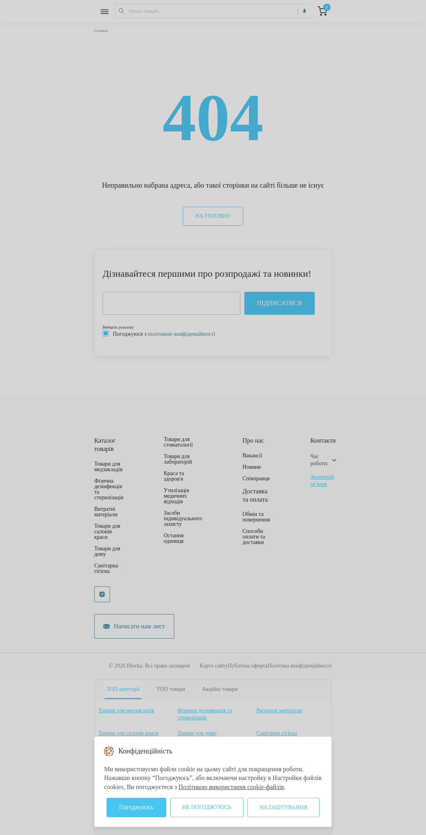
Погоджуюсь (136, 807)
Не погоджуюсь (207, 807)
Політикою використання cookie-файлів (232, 787)
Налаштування (284, 807)
